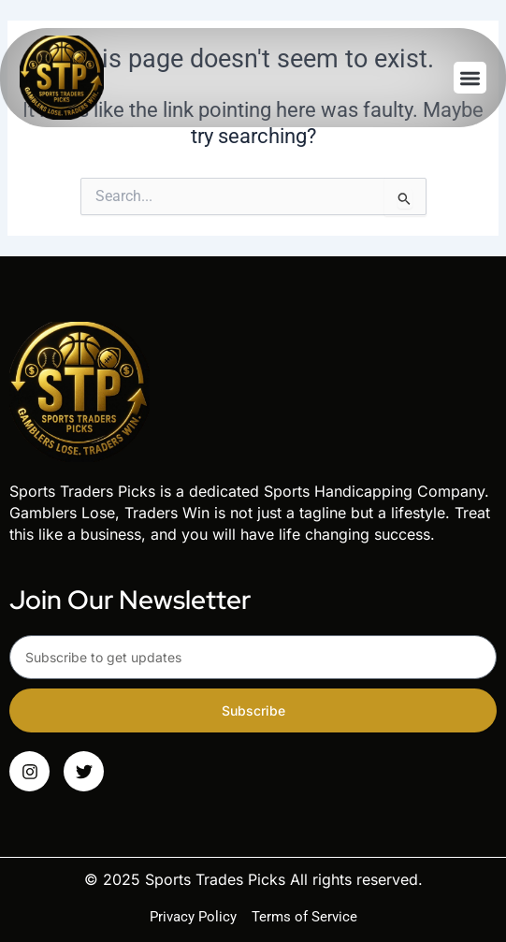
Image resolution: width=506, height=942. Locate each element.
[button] (470, 78)
